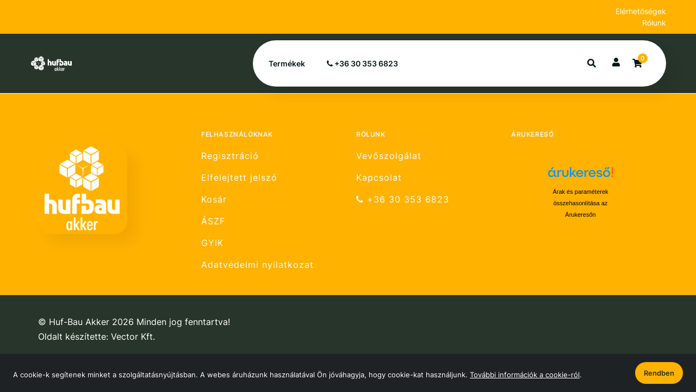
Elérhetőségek (641, 11)
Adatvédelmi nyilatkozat (257, 265)
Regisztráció (230, 155)
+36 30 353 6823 (362, 63)
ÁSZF (213, 221)
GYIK (212, 243)
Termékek (287, 63)
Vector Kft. (133, 337)
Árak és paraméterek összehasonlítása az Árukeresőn (580, 203)
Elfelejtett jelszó (239, 178)
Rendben (659, 373)
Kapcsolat (379, 178)
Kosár (214, 199)
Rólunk (654, 22)
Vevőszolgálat (388, 155)
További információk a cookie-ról (525, 374)
